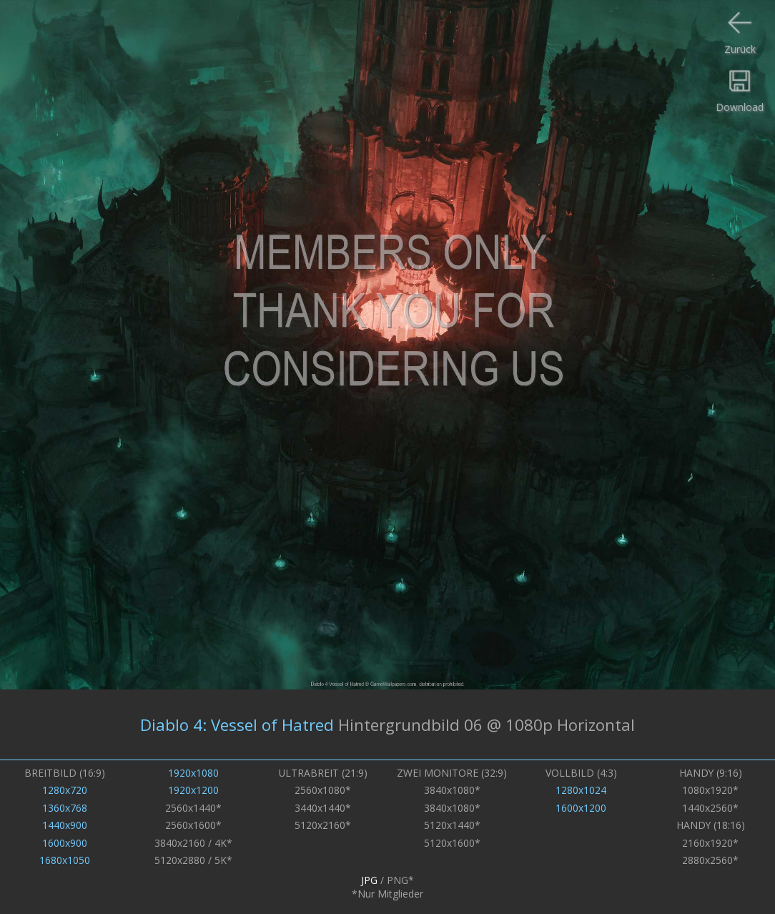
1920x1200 (193, 790)
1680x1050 (64, 860)
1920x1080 (193, 773)
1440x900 (64, 825)
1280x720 (64, 790)
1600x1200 (581, 808)
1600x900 (64, 843)
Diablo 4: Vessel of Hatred (237, 724)
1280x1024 (581, 790)
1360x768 (64, 808)
